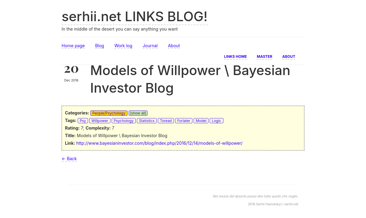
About (174, 45)
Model (201, 120)
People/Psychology (109, 113)
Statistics (146, 120)
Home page (73, 45)
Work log (123, 45)
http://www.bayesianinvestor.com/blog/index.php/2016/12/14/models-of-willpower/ (159, 143)
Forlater (183, 120)
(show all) (138, 113)
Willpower (99, 120)
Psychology (124, 120)
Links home (235, 56)
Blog (99, 45)
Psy (83, 120)
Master (264, 56)
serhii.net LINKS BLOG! (135, 16)
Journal (150, 45)
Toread (166, 120)
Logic (216, 120)
